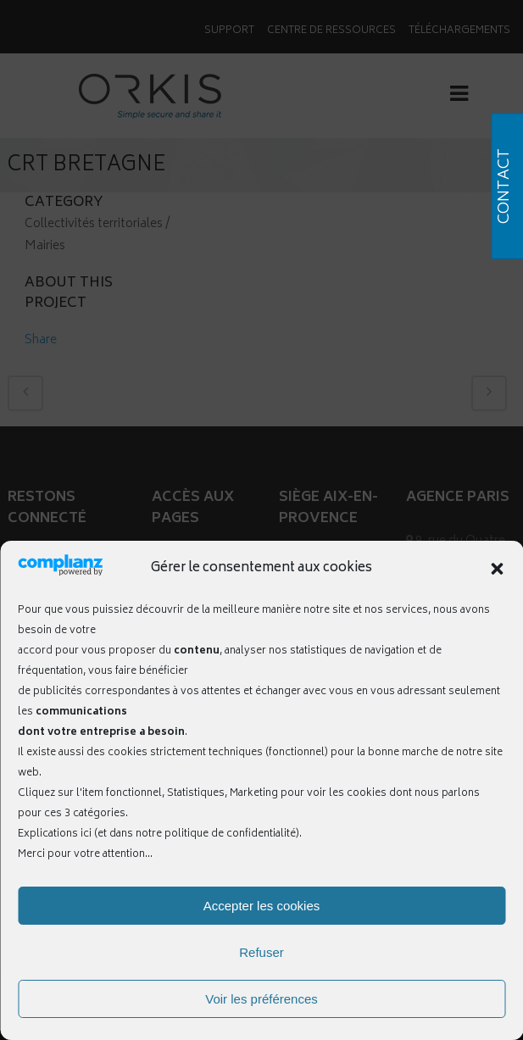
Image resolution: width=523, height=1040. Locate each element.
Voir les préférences (261, 999)
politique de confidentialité (230, 834)
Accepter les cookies (261, 905)
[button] (496, 568)
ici (86, 834)
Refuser (261, 952)
